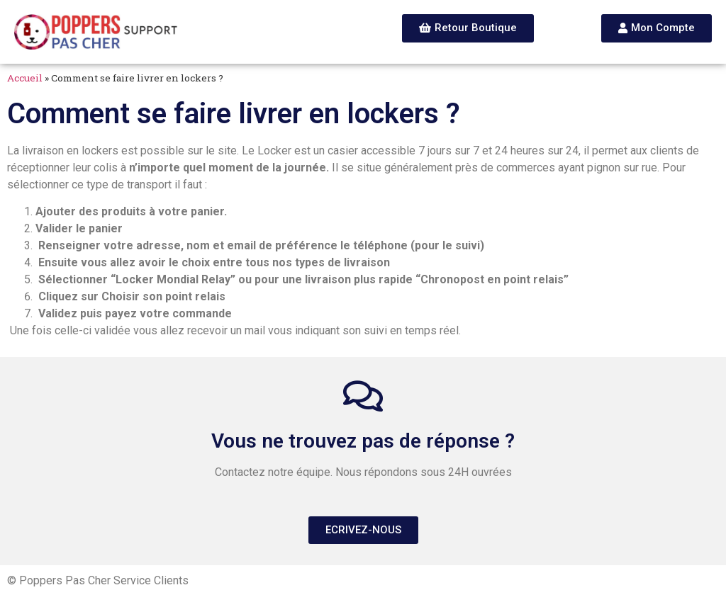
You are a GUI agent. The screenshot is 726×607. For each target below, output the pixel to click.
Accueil (25, 78)
